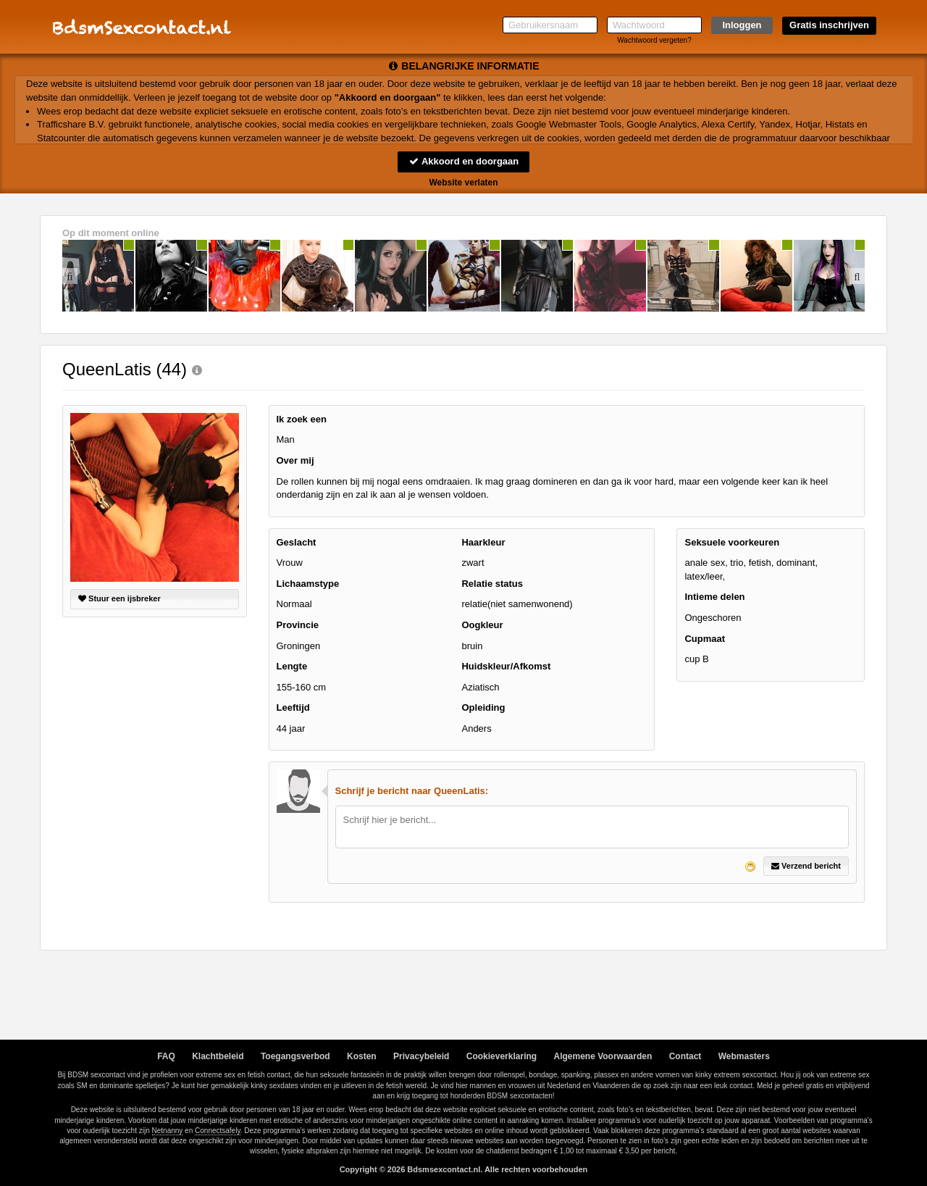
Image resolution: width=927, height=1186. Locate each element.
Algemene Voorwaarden (602, 1056)
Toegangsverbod (295, 1056)
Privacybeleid (421, 1056)
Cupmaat (704, 638)
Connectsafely (217, 1131)
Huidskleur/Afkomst (505, 666)
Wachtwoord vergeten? (654, 40)
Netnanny (167, 1131)
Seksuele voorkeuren (731, 542)
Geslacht (296, 542)
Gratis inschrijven (829, 25)
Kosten (362, 1056)
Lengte (292, 666)
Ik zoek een (302, 419)
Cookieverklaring (501, 1056)
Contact (685, 1056)
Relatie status (492, 583)
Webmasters (744, 1056)
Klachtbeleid (217, 1056)
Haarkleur (483, 542)
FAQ (166, 1056)
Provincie (298, 624)
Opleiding (483, 707)
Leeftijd (293, 707)
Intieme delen (714, 596)
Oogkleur (482, 624)
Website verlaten (463, 183)
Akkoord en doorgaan (463, 161)
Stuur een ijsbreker (119, 598)
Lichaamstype (308, 583)
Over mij (295, 460)
